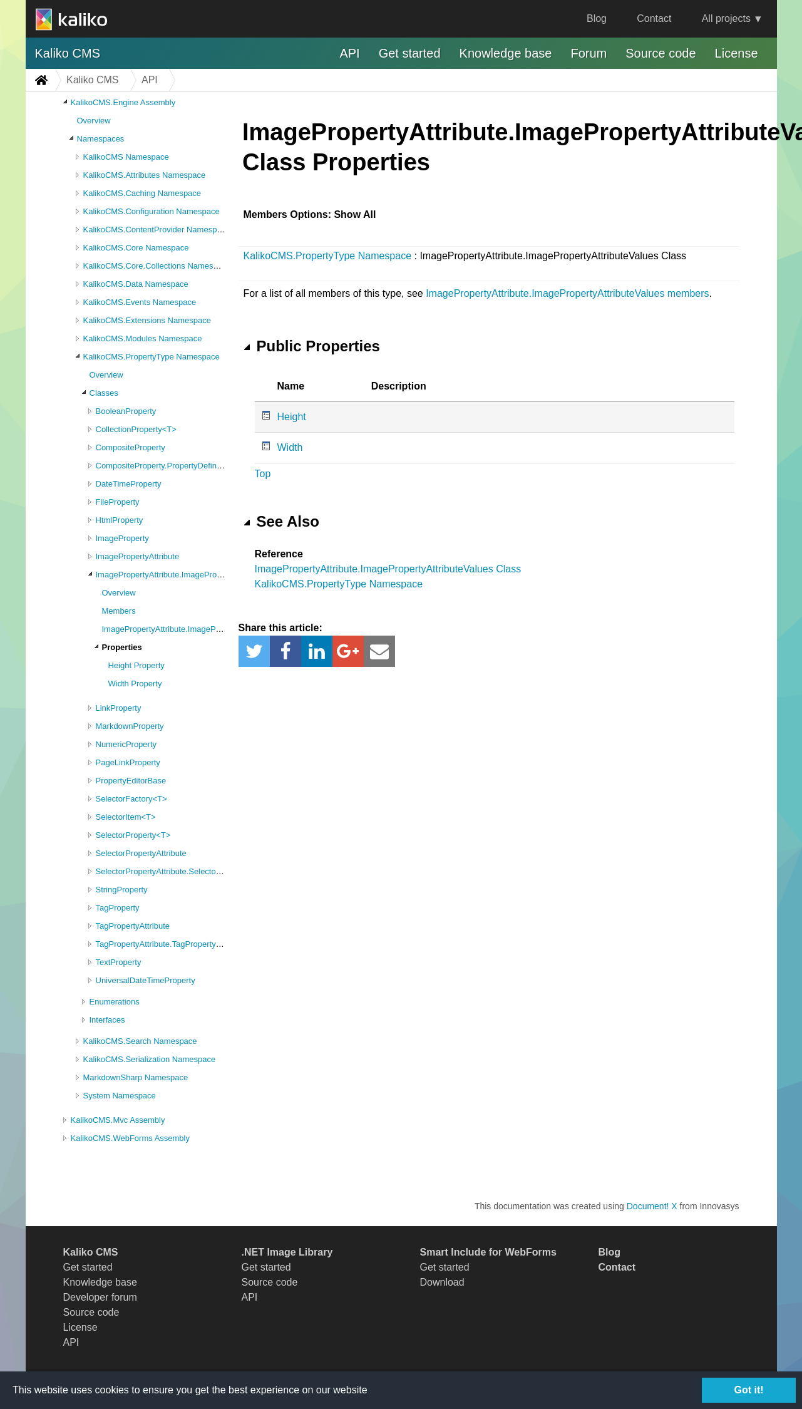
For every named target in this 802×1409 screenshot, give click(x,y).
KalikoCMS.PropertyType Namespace (151, 356)
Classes (104, 393)
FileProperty (118, 502)
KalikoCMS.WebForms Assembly (130, 1138)
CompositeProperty (130, 447)
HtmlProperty (119, 520)
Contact (654, 18)
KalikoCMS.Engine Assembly (123, 102)
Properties (122, 647)
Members (119, 611)
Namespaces (101, 138)
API (349, 53)
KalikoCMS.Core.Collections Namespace (157, 266)
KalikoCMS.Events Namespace (140, 302)
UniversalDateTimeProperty (145, 980)
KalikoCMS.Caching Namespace (142, 193)
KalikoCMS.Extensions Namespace (147, 320)
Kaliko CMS (67, 53)
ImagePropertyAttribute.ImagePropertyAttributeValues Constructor (221, 629)
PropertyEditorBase (131, 780)
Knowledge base (506, 53)
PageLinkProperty (128, 762)
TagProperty (118, 907)
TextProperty (118, 962)
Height (291, 416)
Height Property (136, 665)
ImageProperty (122, 538)
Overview (94, 120)
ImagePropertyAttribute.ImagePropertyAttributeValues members (567, 293)
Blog (597, 18)
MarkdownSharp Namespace (135, 1077)
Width (290, 447)
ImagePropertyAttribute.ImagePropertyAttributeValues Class (388, 569)
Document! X (652, 1206)
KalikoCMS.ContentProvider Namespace (156, 229)
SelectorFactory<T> (131, 798)
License (736, 53)
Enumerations (115, 1001)
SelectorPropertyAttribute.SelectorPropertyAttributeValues (200, 871)
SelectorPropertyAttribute (141, 853)
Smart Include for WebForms (488, 1252)
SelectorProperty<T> (133, 835)
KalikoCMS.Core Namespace (136, 247)
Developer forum (100, 1297)
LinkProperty (118, 708)
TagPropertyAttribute (133, 926)
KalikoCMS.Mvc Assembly (118, 1120)
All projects (726, 18)
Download (442, 1282)
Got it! (748, 1390)
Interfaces (107, 1019)
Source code (660, 53)
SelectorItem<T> (126, 817)
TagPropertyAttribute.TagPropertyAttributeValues (183, 944)
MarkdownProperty (130, 726)
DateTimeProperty (129, 483)
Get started (410, 53)
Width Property (135, 683)
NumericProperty (126, 744)
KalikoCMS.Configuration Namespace (151, 211)
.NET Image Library (287, 1252)
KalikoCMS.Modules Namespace (142, 338)
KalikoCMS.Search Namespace (140, 1041)
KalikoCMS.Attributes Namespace (144, 175)
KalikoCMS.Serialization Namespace (149, 1059)
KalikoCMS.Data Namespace (135, 284)
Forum (588, 53)
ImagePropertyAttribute (138, 556)
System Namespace (119, 1095)
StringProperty (122, 889)
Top (263, 473)
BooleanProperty (126, 411)
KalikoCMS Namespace (126, 157)
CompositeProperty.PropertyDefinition (164, 465)
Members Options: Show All (310, 214)
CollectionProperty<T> (136, 429)
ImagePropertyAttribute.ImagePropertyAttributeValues (193, 574)
